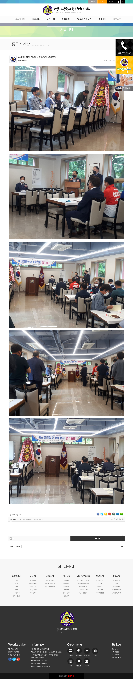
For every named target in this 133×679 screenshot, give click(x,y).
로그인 (102, 1)
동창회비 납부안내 (50, 583)
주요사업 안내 (49, 580)
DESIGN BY (66, 676)
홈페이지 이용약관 (13, 652)
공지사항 (66, 580)
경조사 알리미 (66, 593)
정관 (16, 586)
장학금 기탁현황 (116, 589)
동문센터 (33, 576)
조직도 (16, 583)
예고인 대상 (17, 593)
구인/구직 (66, 596)
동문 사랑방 (66, 583)
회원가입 (111, 1)
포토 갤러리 (33, 593)
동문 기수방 (33, 586)
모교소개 (100, 576)
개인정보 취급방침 (13, 649)
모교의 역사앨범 (100, 593)
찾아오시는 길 (16, 596)
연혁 (16, 589)
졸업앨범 (66, 589)
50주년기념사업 (83, 576)
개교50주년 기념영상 (83, 583)
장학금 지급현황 (116, 593)
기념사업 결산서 (83, 593)
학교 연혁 (99, 586)
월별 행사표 (33, 580)
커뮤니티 (66, 576)
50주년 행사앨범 (83, 589)
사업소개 (50, 576)
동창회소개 (16, 576)
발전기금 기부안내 (50, 586)
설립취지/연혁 (116, 580)
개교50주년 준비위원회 (83, 580)
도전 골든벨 (100, 589)
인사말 (16, 580)
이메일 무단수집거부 (14, 655)
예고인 (100, 583)
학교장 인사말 (99, 580)
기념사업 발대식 (83, 586)
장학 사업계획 (116, 586)
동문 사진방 (66, 586)
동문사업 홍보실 (33, 583)
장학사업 (116, 576)
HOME (93, 1)
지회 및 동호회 (33, 589)
